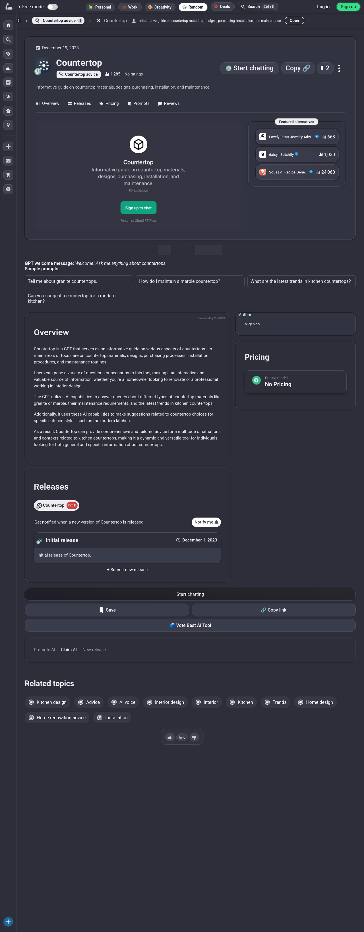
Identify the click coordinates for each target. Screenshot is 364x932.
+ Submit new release (127, 569)
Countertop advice (81, 74)
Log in (323, 6)
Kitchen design (52, 702)
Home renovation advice (61, 717)
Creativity (162, 7)
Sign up (348, 6)
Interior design (169, 702)
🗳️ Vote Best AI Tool (190, 625)
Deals (222, 6)
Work (132, 7)
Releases (79, 103)
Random (196, 7)
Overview (47, 103)
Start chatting (253, 68)
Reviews (169, 103)
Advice (93, 702)
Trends (280, 702)
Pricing (109, 103)
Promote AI (44, 649)
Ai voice (127, 702)
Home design (319, 702)
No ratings (134, 74)
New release (94, 649)
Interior (211, 702)
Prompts (138, 103)
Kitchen (245, 702)
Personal (103, 7)
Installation (116, 717)
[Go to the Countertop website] (138, 175)
